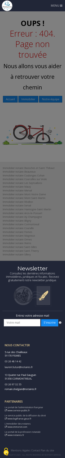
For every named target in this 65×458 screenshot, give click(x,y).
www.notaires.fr (14, 435)
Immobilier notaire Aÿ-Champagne (22, 216)
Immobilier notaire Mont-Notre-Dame (24, 194)
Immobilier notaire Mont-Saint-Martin (24, 198)
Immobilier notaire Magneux (19, 235)
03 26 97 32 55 (13, 384)
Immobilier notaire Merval (17, 190)
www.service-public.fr (17, 410)
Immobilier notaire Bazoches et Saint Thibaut (29, 168)
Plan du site (47, 450)
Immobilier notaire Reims (17, 243)
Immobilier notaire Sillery (17, 254)
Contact (35, 450)
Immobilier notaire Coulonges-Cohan (24, 175)
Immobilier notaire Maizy (17, 186)
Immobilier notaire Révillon (18, 201)
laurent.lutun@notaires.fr (19, 367)
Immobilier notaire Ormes (17, 239)
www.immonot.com (16, 426)
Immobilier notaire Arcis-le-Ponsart (22, 213)
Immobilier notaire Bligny (17, 220)
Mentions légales (21, 450)
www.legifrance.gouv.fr (18, 418)
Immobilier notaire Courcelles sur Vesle (25, 179)
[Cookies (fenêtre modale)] (6, 452)
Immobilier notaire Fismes (17, 232)
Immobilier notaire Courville (18, 228)
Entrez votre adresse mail (32, 315)
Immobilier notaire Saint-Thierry (21, 250)
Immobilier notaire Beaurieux (19, 171)
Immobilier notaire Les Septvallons (22, 183)
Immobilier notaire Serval (17, 205)
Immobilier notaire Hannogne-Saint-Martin (27, 209)
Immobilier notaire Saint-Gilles (20, 247)
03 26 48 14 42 (13, 361)
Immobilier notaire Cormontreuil (21, 224)
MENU (56, 5)
